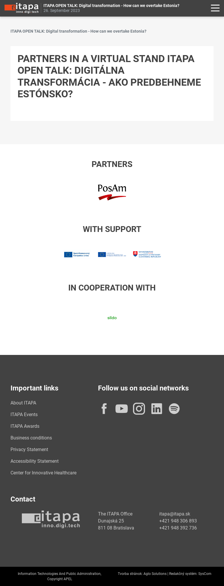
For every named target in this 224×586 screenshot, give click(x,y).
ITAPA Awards (24, 426)
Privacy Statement (29, 449)
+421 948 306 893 (178, 521)
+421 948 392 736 (178, 528)
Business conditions (31, 438)
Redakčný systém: (183, 574)
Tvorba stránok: (130, 574)
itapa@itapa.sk (174, 514)
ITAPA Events (24, 414)
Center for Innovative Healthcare (43, 473)
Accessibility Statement (34, 461)
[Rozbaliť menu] (215, 8)
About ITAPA (23, 403)
